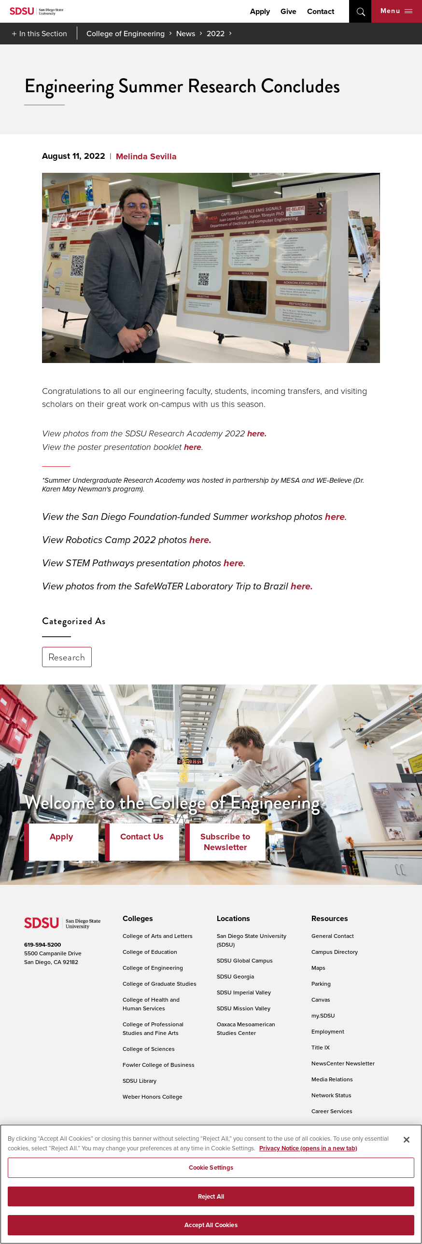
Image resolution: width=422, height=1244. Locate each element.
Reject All (211, 1196)
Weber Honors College (153, 1096)
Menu (396, 11)
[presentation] (136, 918)
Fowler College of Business (159, 1065)
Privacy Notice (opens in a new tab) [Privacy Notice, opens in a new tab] (308, 1148)
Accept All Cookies (210, 1225)
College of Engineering (125, 33)
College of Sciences (149, 1049)
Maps (318, 968)
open (360, 11)
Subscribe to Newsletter (225, 841)
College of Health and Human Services (151, 1003)
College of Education (150, 952)
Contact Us (142, 836)
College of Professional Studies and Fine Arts (153, 1028)
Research (66, 657)
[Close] (406, 1139)
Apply (260, 11)
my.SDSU (323, 1015)
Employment (327, 1031)
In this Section (43, 33)
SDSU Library (139, 1080)
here (192, 447)
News (185, 33)
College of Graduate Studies (160, 983)
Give (288, 11)
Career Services (331, 1111)
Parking (321, 983)
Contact (320, 11)
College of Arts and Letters (158, 936)
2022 (216, 33)
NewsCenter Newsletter (343, 1063)
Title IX (320, 1047)
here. (257, 433)
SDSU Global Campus (245, 960)
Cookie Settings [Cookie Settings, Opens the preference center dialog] (211, 1167)
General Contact (332, 936)
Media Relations (332, 1079)
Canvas (320, 999)
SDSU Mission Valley (243, 1008)
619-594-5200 (42, 944)
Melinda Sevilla (146, 156)
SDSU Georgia (235, 976)
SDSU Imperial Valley (244, 992)
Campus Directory (334, 952)
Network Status (331, 1095)
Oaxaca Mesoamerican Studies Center (246, 1028)
